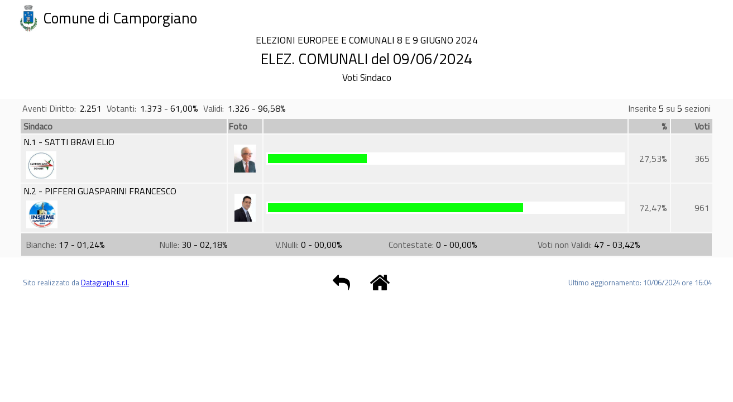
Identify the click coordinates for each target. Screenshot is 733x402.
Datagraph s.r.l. (105, 282)
